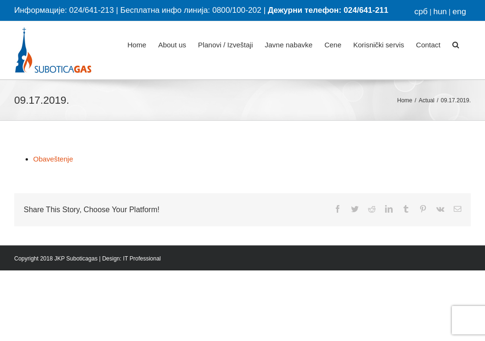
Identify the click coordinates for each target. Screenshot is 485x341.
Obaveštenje (53, 159)
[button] (455, 43)
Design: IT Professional (131, 258)
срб (421, 11)
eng (459, 11)
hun (440, 11)
